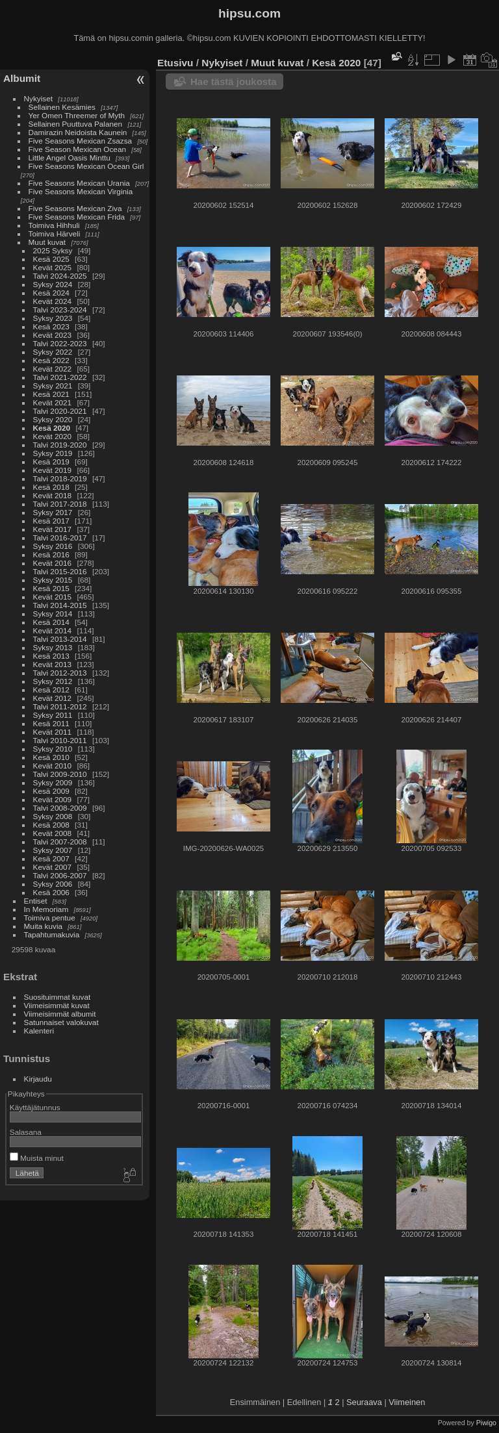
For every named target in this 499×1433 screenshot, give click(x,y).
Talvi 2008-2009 (60, 808)
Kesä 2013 (51, 656)
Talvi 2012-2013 (60, 672)
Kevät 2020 (52, 436)
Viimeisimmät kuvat (57, 1005)
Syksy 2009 (53, 782)
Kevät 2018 (52, 495)
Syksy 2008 (53, 816)
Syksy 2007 (53, 850)
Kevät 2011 (52, 732)
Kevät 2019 (52, 470)
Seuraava (364, 1402)
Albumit (21, 78)
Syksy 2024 (53, 284)
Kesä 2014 (51, 622)
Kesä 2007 (51, 858)
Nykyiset (38, 98)
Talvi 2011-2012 (60, 706)
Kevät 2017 (52, 529)
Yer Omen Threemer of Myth (77, 115)
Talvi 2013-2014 (60, 639)
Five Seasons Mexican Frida (77, 216)
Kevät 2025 (52, 267)
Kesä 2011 (51, 723)
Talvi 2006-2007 (60, 875)
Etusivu (175, 62)
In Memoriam (46, 909)
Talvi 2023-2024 (60, 309)
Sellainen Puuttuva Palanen (76, 124)
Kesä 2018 (51, 487)
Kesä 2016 (51, 554)
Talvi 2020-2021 (60, 411)
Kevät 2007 (52, 867)
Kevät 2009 (52, 799)
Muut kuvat (47, 242)
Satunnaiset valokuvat (61, 1022)
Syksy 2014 (53, 613)
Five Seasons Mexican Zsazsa (81, 140)
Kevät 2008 (52, 833)
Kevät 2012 (52, 698)
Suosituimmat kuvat (57, 997)
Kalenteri (39, 1030)
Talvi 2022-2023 (60, 343)
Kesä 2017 (51, 520)
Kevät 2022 (52, 368)
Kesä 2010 (51, 757)
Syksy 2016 (53, 546)
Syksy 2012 (53, 681)
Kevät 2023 (52, 335)
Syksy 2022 (53, 352)
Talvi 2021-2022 (60, 377)
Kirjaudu (38, 1078)
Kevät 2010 (52, 765)
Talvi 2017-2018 (60, 504)
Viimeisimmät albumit (60, 1013)
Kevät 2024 (52, 301)
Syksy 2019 (53, 453)
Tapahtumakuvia (52, 934)
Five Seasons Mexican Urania (79, 183)
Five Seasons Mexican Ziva (75, 208)
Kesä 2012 (51, 689)
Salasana (26, 1132)
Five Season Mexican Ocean (77, 149)
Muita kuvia (43, 926)
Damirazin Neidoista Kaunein (78, 132)
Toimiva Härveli (55, 233)
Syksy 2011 (53, 715)
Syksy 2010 (53, 748)
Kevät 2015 (52, 596)
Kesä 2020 (52, 428)
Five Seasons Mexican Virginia (81, 191)
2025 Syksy (53, 250)
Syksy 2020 (53, 419)
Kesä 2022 (51, 360)
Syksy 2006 (53, 884)
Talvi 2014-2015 (60, 605)
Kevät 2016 (52, 563)
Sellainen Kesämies (62, 107)
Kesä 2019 (51, 461)
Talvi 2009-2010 (60, 774)
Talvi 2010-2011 (60, 740)
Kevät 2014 (52, 630)
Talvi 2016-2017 (60, 537)
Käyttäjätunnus (35, 1107)
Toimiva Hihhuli (54, 225)
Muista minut (37, 1158)
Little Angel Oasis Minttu (69, 157)
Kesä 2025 (51, 259)
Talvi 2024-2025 (60, 276)
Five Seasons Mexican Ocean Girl (86, 166)
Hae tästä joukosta (233, 81)
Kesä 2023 (51, 326)
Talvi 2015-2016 (60, 571)
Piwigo (486, 1423)
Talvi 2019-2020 (60, 444)
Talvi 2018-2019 (60, 478)
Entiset (35, 900)
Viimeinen (407, 1402)
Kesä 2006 (51, 892)
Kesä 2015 (51, 588)
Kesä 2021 (51, 394)
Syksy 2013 (53, 647)
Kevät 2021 (52, 402)
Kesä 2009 (51, 791)
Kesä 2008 (51, 824)
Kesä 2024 (51, 292)
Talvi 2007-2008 (60, 841)
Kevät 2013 (52, 664)
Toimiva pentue (49, 917)
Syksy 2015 (53, 580)
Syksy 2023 (53, 318)
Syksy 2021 (53, 385)
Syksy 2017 (53, 512)
